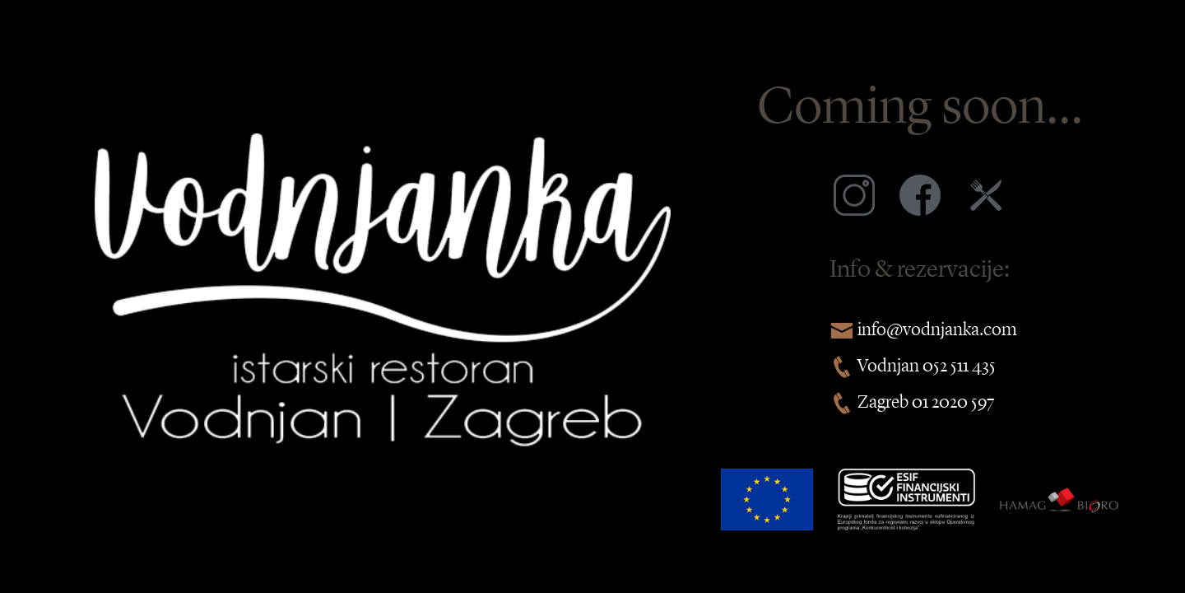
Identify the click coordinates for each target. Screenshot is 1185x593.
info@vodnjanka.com (936, 328)
